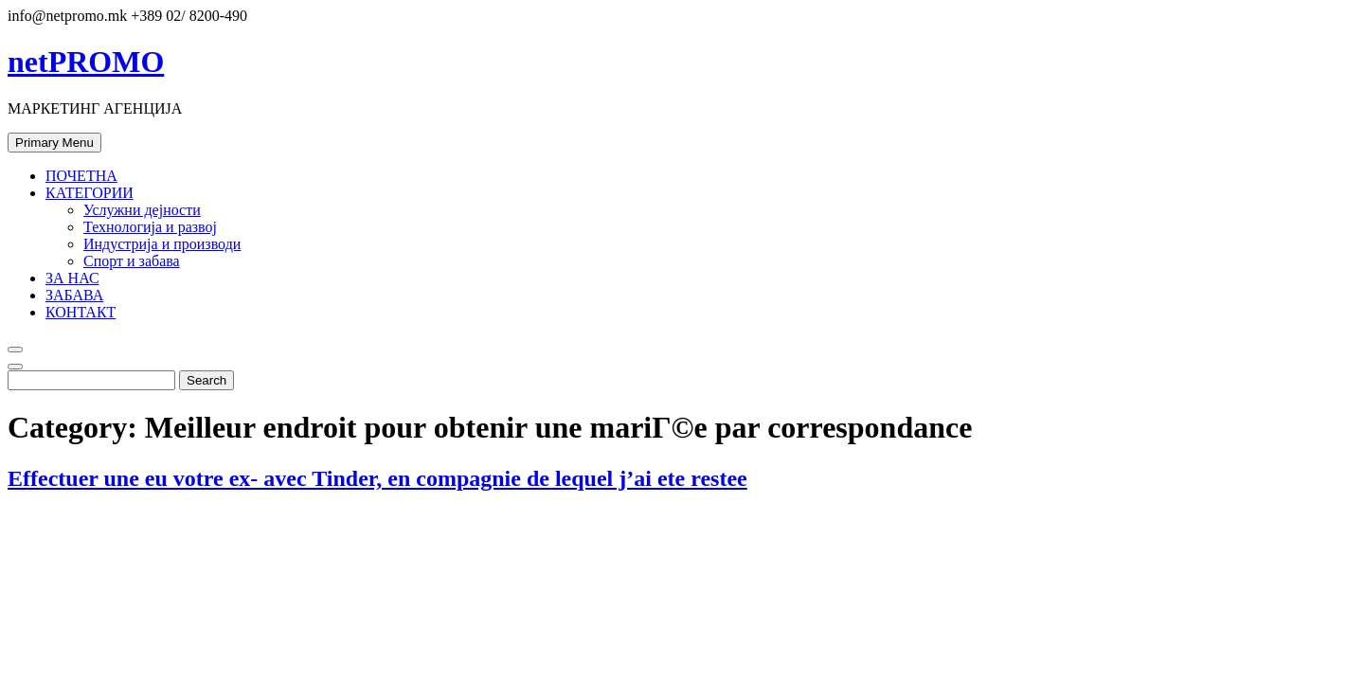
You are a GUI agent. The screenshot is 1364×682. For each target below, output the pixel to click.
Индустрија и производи (162, 244)
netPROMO (86, 62)
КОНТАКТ (80, 312)
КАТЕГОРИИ (89, 193)
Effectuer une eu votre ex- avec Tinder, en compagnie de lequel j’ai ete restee (377, 478)
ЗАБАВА (74, 295)
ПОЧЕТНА (81, 176)
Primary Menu (54, 142)
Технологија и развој (150, 227)
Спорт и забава (131, 261)
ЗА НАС (72, 278)
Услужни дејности (142, 210)
